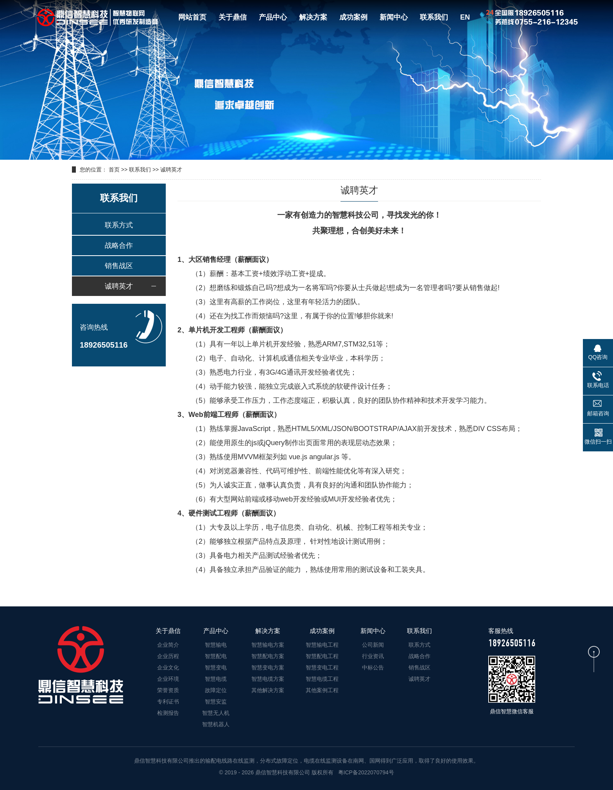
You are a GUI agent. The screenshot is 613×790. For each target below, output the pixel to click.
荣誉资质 (168, 690)
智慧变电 (216, 667)
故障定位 (216, 690)
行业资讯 (373, 656)
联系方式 (119, 225)
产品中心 (273, 17)
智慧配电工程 (322, 656)
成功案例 (353, 17)
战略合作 (119, 245)
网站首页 (192, 17)
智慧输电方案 (267, 645)
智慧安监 (216, 701)
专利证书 (168, 701)
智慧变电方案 (267, 667)
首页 (114, 169)
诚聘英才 (171, 169)
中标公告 (373, 667)
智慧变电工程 (322, 667)
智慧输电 (216, 645)
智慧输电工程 (322, 645)
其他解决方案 (267, 690)
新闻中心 (394, 17)
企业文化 (168, 667)
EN (465, 17)
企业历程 (168, 656)
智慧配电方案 (267, 656)
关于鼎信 (233, 17)
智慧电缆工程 (322, 679)
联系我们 (434, 17)
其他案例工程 (322, 690)
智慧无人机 (215, 713)
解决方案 (313, 17)
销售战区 (119, 266)
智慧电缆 (216, 679)
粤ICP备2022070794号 (365, 772)
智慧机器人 (215, 724)
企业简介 (168, 645)
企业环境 (168, 679)
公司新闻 (373, 645)
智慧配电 (216, 656)
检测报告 (168, 713)
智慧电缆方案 (267, 679)
